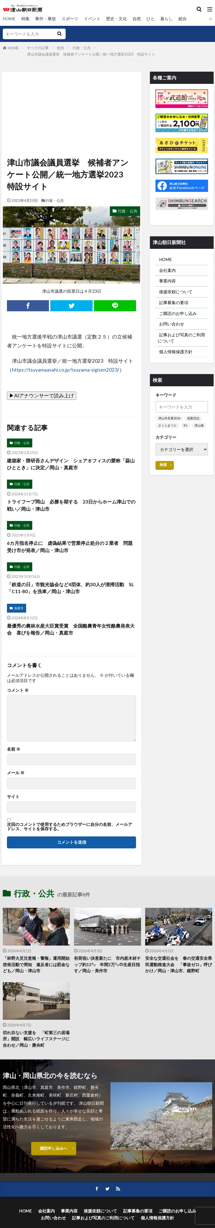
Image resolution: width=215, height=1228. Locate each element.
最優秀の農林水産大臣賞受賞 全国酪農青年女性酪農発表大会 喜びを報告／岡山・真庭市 (69, 631)
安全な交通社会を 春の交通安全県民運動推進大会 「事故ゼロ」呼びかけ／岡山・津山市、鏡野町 (178, 967)
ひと (151, 18)
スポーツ (70, 18)
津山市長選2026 (169, 422)
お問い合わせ (171, 326)
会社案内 (167, 270)
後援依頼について (175, 292)
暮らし (166, 18)
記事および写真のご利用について (181, 341)
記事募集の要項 (173, 304)
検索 (163, 475)
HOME (9, 18)
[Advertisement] (71, 97)
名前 (13, 752)
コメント (18, 693)
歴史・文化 (116, 18)
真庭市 (18, 610)
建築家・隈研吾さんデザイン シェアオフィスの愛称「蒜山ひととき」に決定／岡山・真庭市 (67, 464)
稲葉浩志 (193, 422)
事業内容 (167, 281)
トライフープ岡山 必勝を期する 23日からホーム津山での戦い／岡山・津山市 (70, 506)
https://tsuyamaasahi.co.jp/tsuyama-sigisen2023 (64, 370)
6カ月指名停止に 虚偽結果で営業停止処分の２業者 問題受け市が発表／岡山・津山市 (71, 548)
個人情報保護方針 (175, 355)
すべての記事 (38, 48)
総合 (183, 18)
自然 (137, 18)
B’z (186, 429)
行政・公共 (82, 48)
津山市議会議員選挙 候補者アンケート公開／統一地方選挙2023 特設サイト (91, 54)
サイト (13, 799)
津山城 (162, 436)
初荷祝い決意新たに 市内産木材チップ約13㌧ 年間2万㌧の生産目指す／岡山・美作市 (107, 967)
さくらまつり (167, 429)
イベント (92, 18)
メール (15, 775)
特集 (25, 18)
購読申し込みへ (53, 1152)
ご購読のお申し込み (178, 315)
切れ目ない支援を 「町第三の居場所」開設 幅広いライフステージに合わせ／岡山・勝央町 (36, 1042)
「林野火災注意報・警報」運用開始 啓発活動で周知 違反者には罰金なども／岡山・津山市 (36, 967)
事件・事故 (45, 18)
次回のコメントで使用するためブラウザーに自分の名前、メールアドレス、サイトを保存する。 (69, 829)
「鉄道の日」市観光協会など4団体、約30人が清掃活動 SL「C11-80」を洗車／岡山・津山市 (71, 589)
